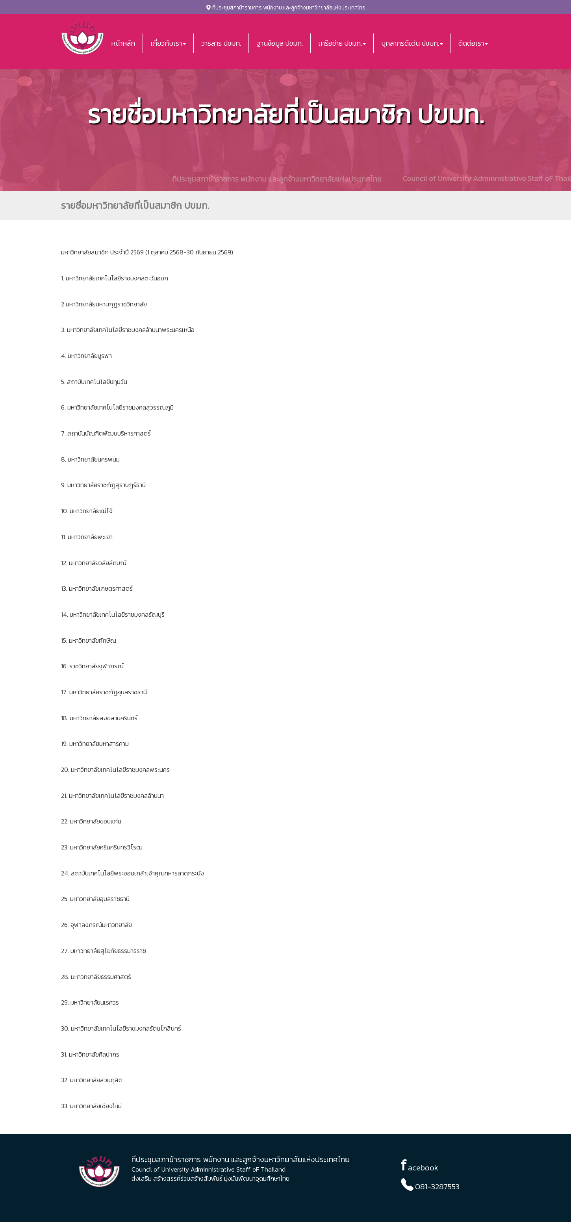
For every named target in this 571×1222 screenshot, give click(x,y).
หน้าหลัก (123, 43)
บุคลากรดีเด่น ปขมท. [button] (412, 43)
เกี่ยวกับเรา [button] (168, 43)
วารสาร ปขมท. (221, 43)
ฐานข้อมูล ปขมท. (279, 43)
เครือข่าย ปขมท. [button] (342, 43)
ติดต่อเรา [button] (473, 43)
